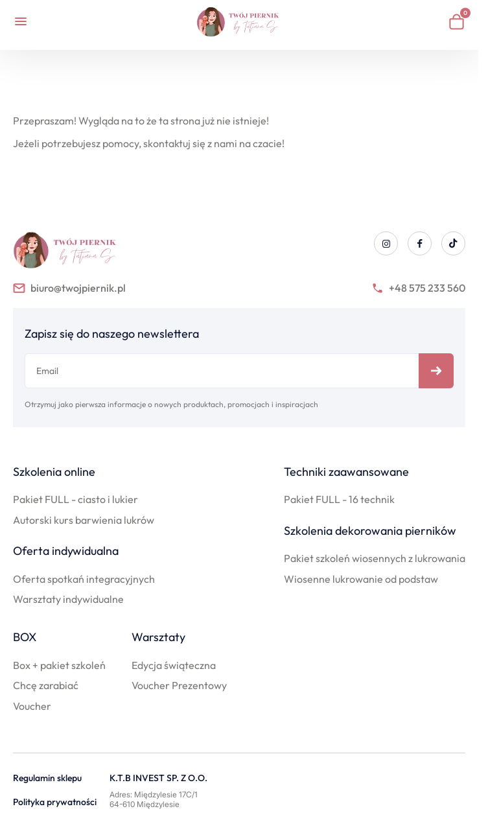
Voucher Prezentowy (179, 685)
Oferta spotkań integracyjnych (84, 578)
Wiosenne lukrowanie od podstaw (361, 578)
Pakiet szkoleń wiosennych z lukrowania (374, 558)
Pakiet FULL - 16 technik (339, 499)
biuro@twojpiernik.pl (69, 288)
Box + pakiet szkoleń (59, 665)
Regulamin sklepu (47, 778)
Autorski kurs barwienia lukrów (83, 519)
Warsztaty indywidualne (68, 599)
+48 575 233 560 (418, 288)
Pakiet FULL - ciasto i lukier (75, 499)
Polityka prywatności (55, 802)
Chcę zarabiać (45, 685)
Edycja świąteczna (174, 665)
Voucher (32, 705)
